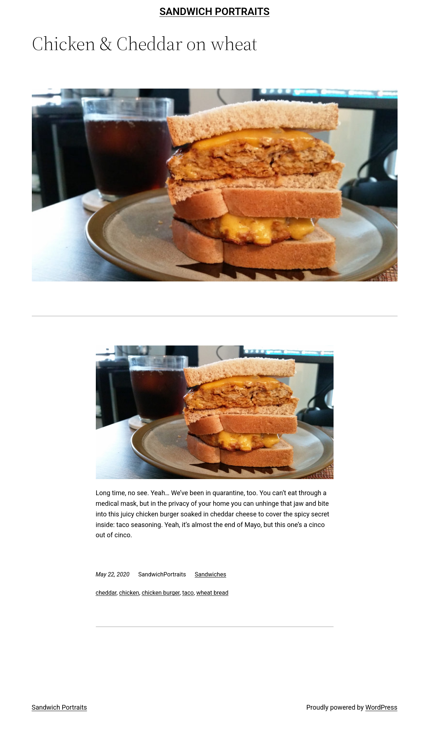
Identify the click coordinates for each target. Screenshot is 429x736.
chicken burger (161, 592)
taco (187, 592)
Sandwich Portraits (214, 11)
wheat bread (212, 592)
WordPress (381, 707)
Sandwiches (210, 574)
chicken (129, 592)
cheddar (106, 592)
